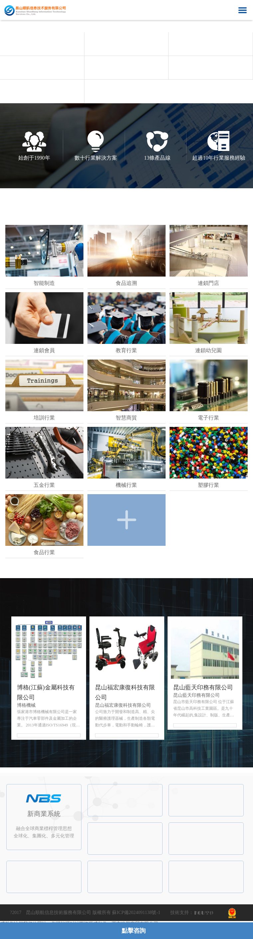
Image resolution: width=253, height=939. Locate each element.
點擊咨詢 (134, 930)
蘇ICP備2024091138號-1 (136, 912)
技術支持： (181, 912)
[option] (49, 678)
